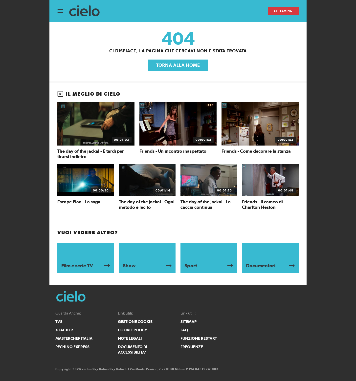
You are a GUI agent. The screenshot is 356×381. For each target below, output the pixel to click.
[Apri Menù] (63, 11)
